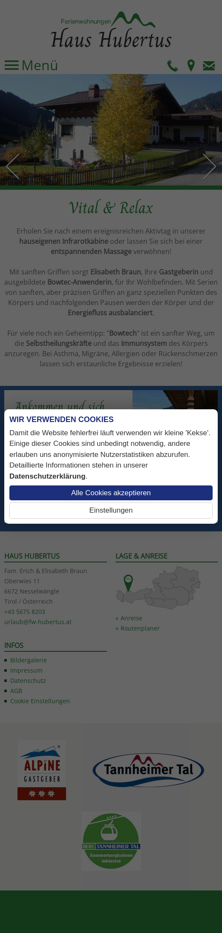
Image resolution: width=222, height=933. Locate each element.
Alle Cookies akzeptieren (111, 493)
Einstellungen (111, 510)
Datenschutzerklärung (47, 476)
